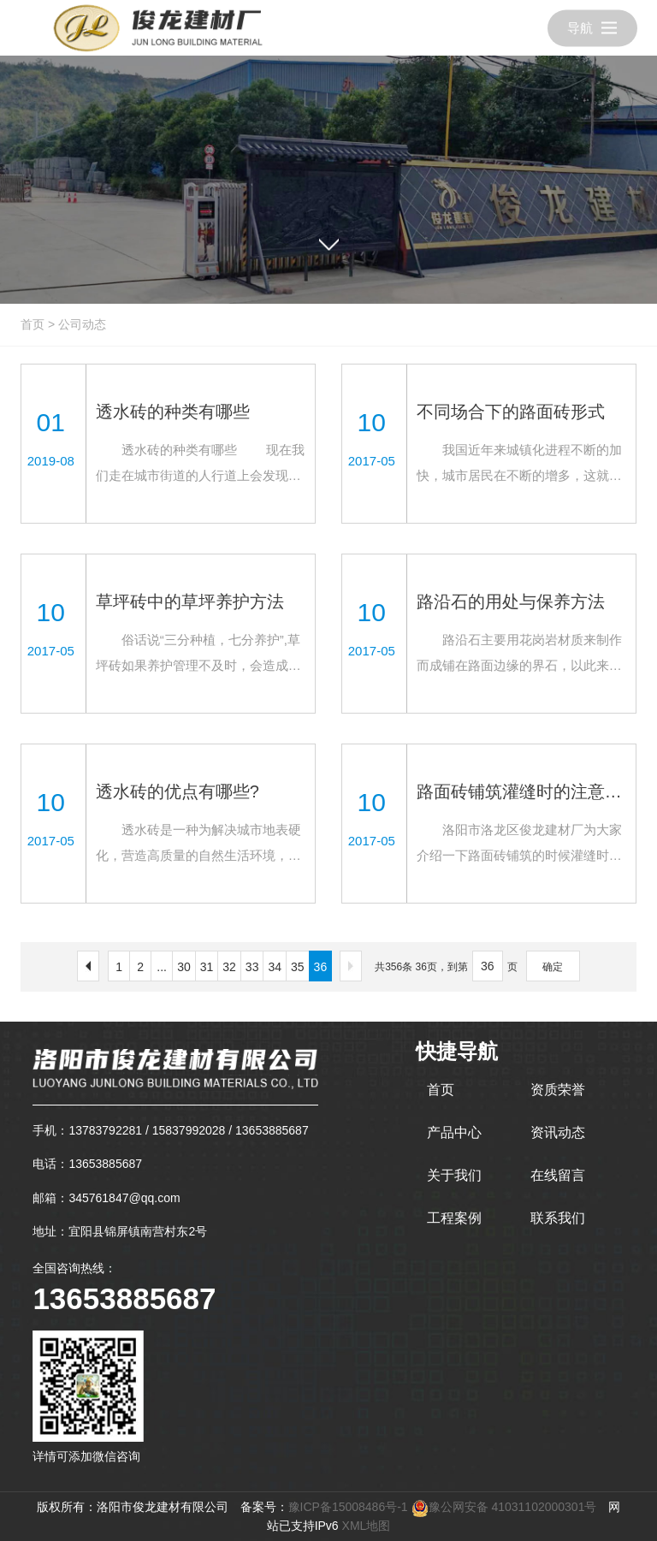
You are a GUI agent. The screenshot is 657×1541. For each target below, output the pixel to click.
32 (229, 967)
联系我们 (557, 1218)
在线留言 (557, 1175)
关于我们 (454, 1175)
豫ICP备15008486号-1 (348, 1507)
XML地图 (366, 1525)
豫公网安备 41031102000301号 (504, 1507)
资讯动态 (557, 1132)
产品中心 (454, 1132)
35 (298, 967)
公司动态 (82, 324)
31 (207, 967)
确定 (552, 967)
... (162, 967)
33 (252, 967)
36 (321, 967)
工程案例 (454, 1218)
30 (184, 967)
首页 (32, 324)
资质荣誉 (557, 1089)
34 (274, 967)
